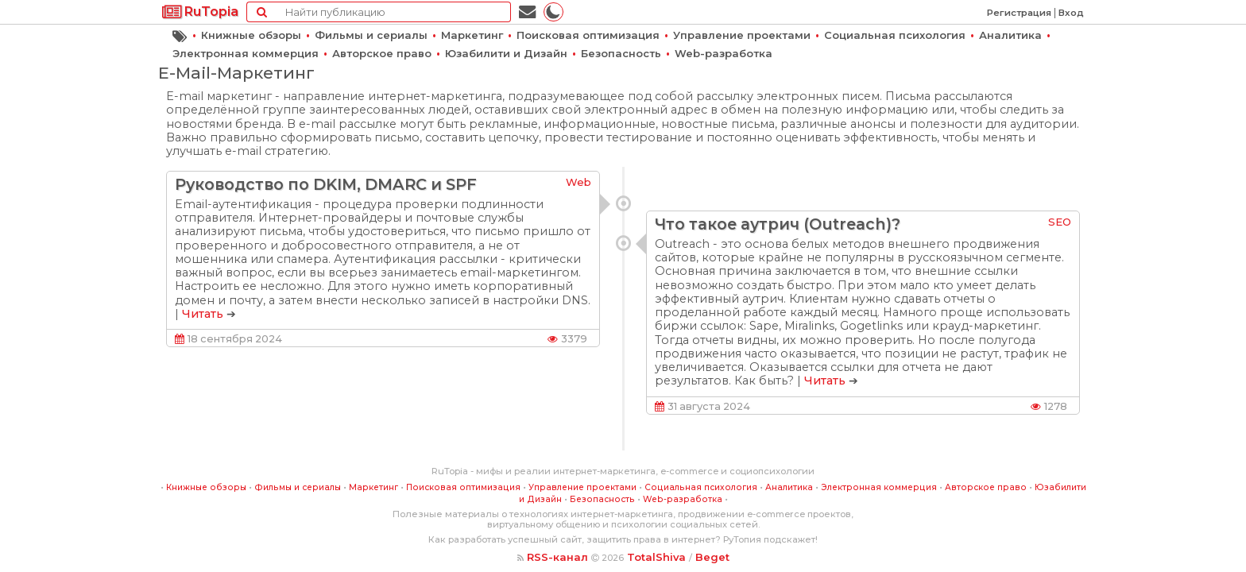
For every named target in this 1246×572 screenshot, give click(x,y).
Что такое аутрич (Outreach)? (777, 224)
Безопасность (621, 53)
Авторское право (381, 53)
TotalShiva (656, 557)
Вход (1071, 12)
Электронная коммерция (245, 53)
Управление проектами (742, 35)
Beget (712, 557)
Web (578, 182)
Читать (202, 314)
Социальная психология (894, 35)
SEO (1059, 221)
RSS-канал (557, 557)
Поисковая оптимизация (588, 35)
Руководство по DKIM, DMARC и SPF (326, 184)
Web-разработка (723, 53)
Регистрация (1019, 12)
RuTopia (200, 11)
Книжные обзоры (251, 35)
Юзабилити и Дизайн (506, 53)
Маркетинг (472, 35)
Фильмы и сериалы (371, 35)
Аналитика (1010, 35)
